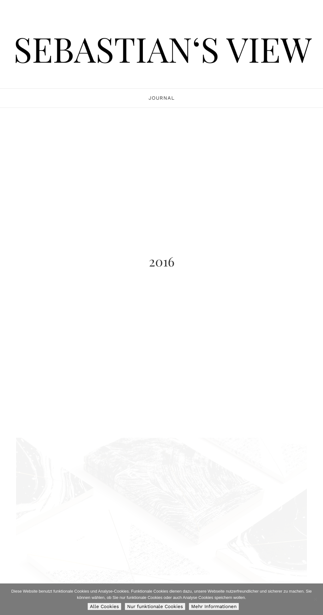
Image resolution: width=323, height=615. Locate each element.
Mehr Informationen (214, 606)
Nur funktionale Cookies (155, 606)
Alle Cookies (104, 606)
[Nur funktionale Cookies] (315, 599)
